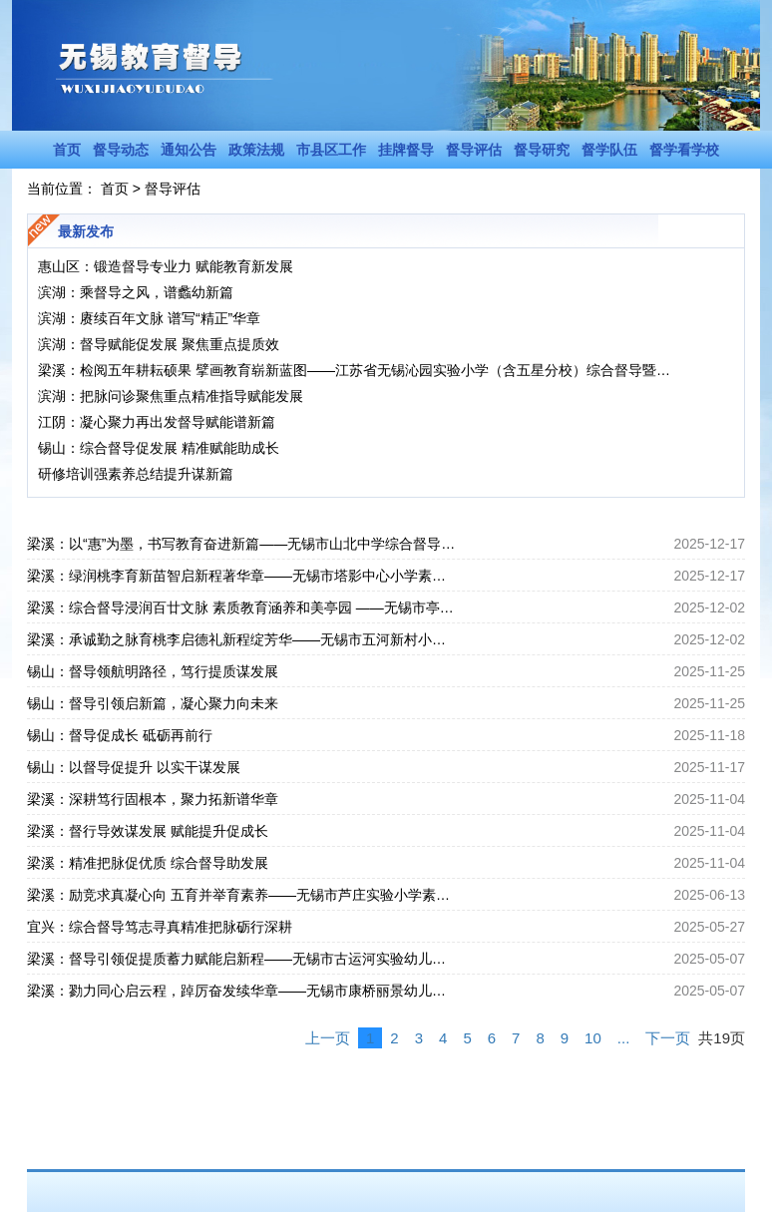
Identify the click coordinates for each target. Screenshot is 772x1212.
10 (592, 1037)
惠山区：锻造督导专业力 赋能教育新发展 (165, 266)
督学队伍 (609, 150)
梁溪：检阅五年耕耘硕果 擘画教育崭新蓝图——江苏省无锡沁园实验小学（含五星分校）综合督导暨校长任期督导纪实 (360, 370)
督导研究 (542, 150)
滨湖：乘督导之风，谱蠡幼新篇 (135, 292)
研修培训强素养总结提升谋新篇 (135, 474)
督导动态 (121, 150)
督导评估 (474, 150)
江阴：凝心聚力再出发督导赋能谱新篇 (156, 422)
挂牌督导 (406, 150)
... (623, 1037)
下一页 (667, 1037)
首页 (67, 150)
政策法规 (256, 150)
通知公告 (188, 150)
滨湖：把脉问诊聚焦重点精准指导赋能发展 (170, 396)
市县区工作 (331, 150)
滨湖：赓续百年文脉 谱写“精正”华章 (149, 318)
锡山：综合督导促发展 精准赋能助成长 (158, 448)
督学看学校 (684, 150)
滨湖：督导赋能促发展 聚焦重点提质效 (158, 344)
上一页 (327, 1037)
